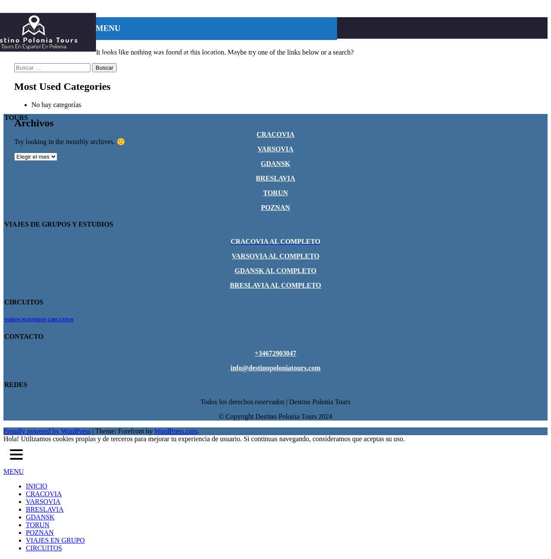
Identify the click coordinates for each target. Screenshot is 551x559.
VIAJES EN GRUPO (165, 55)
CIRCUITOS (220, 55)
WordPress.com (175, 431)
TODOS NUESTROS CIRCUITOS (39, 319)
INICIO (109, 45)
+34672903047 (275, 353)
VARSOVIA (187, 45)
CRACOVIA (144, 45)
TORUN (305, 45)
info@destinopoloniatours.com (275, 368)
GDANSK (271, 45)
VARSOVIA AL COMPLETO (275, 256)
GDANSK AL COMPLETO (275, 270)
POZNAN (113, 55)
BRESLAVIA (230, 45)
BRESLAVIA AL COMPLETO (275, 285)
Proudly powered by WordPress (46, 431)
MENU (13, 471)
